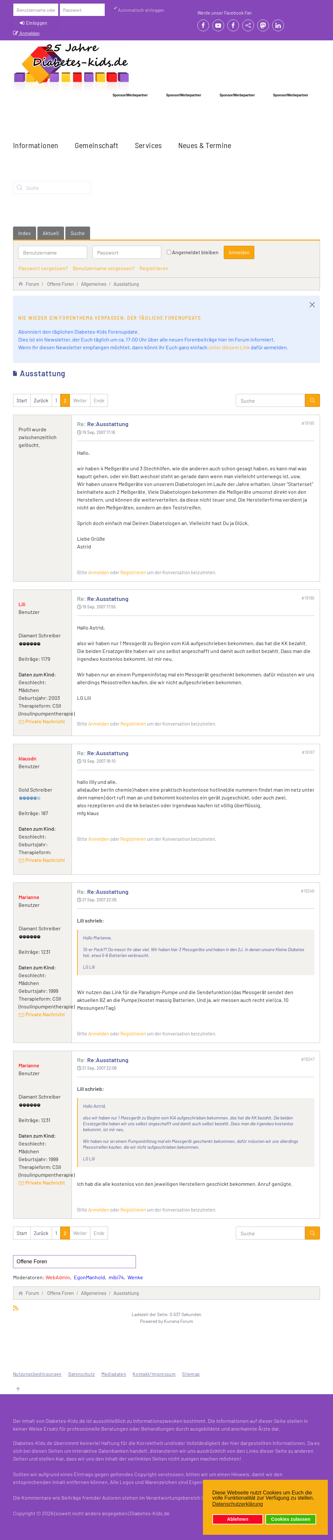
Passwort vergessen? (43, 268)
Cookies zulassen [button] (291, 1519)
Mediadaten (114, 1374)
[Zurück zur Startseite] (71, 66)
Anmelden (26, 33)
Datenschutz (81, 1374)
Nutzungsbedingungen (37, 1374)
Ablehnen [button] (237, 1519)
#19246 (307, 891)
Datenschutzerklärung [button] (237, 1504)
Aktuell (51, 233)
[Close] (312, 305)
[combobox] (52, 187)
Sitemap (191, 1374)
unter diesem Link (229, 347)
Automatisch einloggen (138, 10)
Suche (78, 233)
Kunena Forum (178, 1321)
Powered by (151, 1321)
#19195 (307, 423)
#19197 (308, 752)
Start (22, 400)
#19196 (307, 598)
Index (24, 233)
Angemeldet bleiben (195, 252)
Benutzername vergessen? (103, 268)
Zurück (41, 400)
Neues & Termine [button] (205, 145)
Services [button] (148, 145)
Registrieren (154, 268)
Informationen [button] (36, 145)
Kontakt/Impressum (154, 1374)
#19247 (307, 1059)
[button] (18, 1389)
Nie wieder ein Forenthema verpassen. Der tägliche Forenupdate (109, 317)
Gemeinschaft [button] (97, 145)
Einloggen (33, 23)
